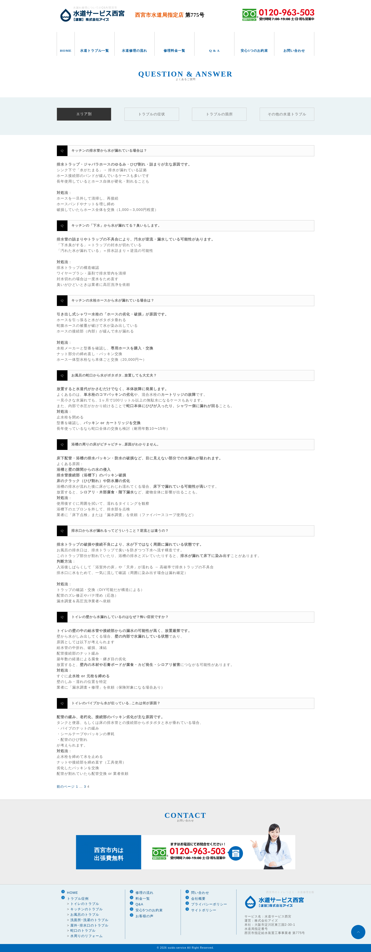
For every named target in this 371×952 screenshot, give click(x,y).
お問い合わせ (294, 51)
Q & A (214, 51)
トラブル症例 (78, 898)
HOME (65, 51)
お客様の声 (145, 916)
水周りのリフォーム (86, 936)
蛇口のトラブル (83, 930)
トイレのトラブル (84, 904)
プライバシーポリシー (209, 904)
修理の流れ (145, 893)
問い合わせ (200, 893)
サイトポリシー (203, 910)
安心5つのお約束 (254, 51)
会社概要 (198, 898)
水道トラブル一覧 (94, 51)
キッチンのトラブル (86, 909)
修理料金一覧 (174, 51)
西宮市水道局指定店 (170, 15)
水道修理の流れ (134, 51)
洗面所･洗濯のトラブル (89, 920)
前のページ (66, 786)
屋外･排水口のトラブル (89, 925)
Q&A (139, 904)
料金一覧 (143, 898)
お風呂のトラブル (84, 914)
